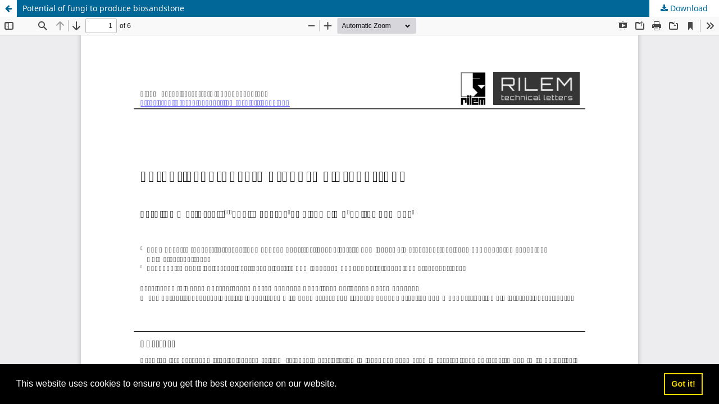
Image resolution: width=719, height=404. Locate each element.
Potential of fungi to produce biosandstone (103, 8)
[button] (341, 385)
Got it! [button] (683, 383)
